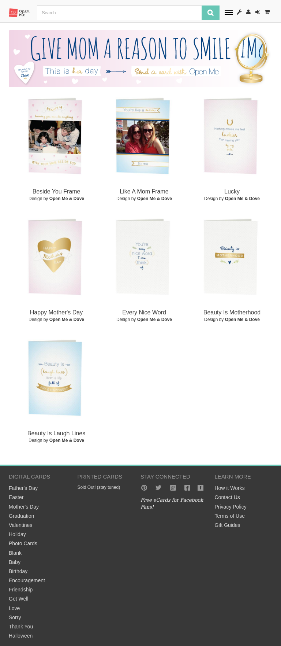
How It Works (239, 12)
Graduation (21, 516)
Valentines (20, 525)
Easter (16, 497)
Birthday (18, 571)
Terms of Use (230, 516)
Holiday (17, 534)
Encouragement (27, 580)
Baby (14, 562)
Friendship (21, 590)
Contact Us (227, 497)
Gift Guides (227, 525)
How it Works (230, 488)
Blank (15, 553)
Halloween (21, 636)
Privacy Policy (231, 507)
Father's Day (23, 488)
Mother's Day (24, 507)
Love (14, 608)
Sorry (15, 617)
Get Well (18, 599)
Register (248, 12)
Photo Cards (23, 543)
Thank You (21, 627)
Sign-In (257, 12)
